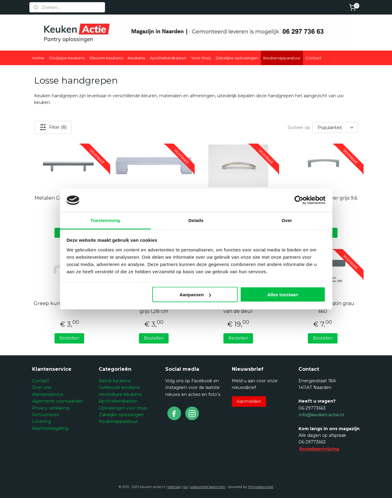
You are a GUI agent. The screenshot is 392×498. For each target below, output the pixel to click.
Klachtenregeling (50, 428)
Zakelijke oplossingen (237, 57)
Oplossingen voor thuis (123, 408)
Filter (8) (52, 127)
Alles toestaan (282, 294)
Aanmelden (249, 401)
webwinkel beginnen (207, 487)
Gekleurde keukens (119, 387)
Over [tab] (287, 220)
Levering (41, 421)
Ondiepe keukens (67, 57)
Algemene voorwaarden (57, 401)
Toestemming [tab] (105, 220)
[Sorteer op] (335, 127)
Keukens (136, 57)
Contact (313, 57)
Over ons (41, 387)
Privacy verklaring (50, 408)
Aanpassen (195, 294)
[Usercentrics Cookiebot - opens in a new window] (298, 200)
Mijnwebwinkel (260, 487)
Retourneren (45, 414)
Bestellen (69, 338)
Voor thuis (201, 57)
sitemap (174, 487)
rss (185, 487)
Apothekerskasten (168, 57)
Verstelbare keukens (120, 394)
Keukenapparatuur (282, 57)
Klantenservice (47, 394)
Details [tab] (196, 220)
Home (38, 57)
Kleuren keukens (106, 57)
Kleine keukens (115, 380)
